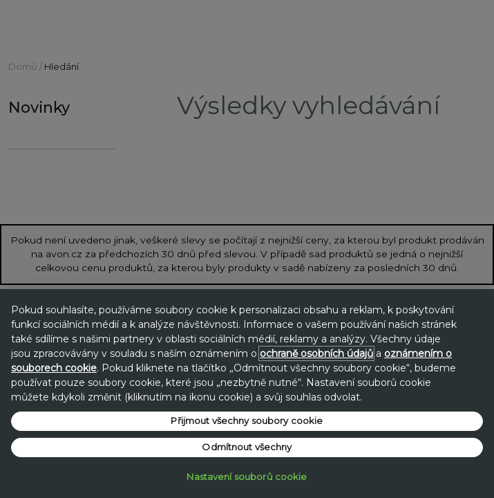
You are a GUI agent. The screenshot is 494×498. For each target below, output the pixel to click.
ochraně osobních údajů (316, 353)
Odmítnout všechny (247, 446)
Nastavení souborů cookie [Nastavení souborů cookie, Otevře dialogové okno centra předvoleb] (247, 476)
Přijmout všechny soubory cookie (247, 420)
